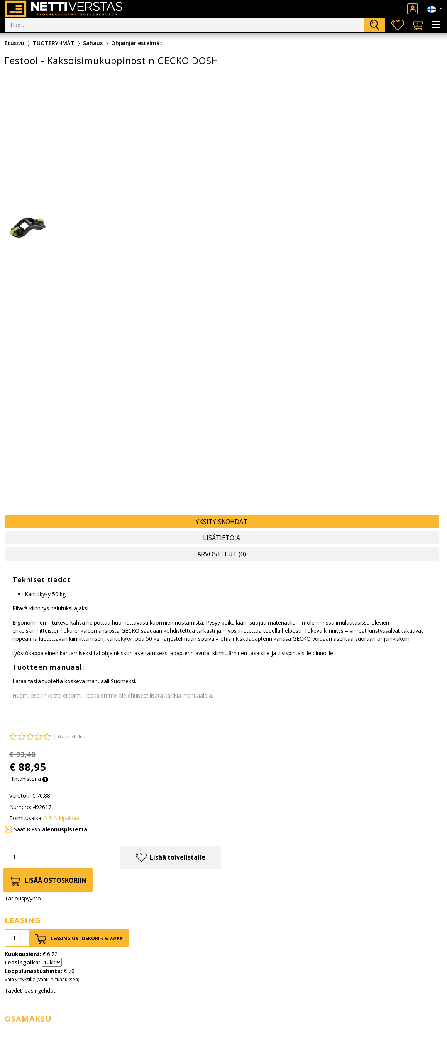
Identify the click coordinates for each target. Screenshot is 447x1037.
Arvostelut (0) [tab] (221, 554)
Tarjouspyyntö (23, 898)
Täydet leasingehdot (30, 990)
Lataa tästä (26, 681)
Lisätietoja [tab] (221, 538)
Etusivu (14, 43)
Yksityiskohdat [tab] (221, 521)
